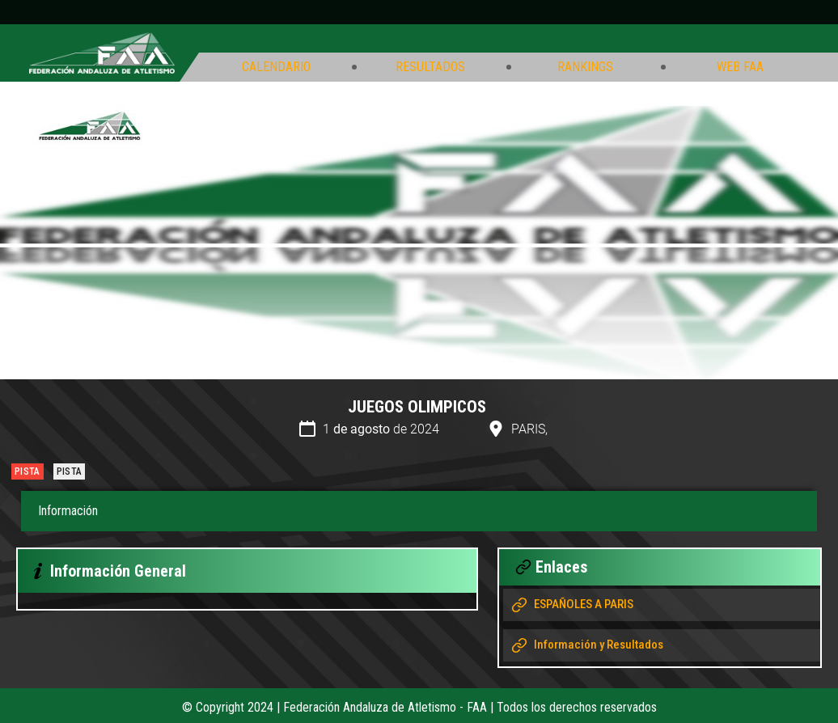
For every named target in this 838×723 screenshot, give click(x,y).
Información (68, 510)
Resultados (430, 67)
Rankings (585, 67)
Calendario (276, 67)
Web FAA (740, 67)
